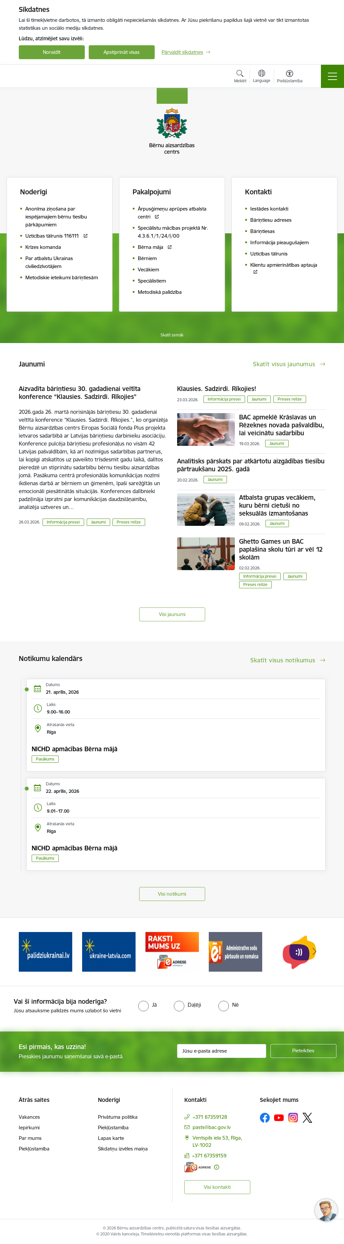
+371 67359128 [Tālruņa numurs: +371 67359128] (210, 1117)
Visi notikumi (172, 894)
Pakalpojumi (152, 191)
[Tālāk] (314, 951)
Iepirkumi (29, 1127)
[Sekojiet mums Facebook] (265, 1118)
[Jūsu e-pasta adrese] (221, 1051)
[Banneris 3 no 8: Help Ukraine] (109, 951)
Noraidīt (51, 52)
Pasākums (45, 759)
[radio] (147, 1005)
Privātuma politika (118, 1117)
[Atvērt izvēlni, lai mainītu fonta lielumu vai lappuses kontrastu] (290, 77)
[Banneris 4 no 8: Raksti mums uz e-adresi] (172, 951)
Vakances (29, 1117)
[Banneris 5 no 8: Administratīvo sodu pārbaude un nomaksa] (235, 951)
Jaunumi (98, 522)
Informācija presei (63, 522)
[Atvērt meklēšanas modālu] (240, 77)
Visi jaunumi (172, 614)
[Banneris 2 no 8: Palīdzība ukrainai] (45, 951)
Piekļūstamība (34, 1149)
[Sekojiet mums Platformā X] (307, 1118)
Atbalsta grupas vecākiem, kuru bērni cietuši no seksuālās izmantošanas (277, 505)
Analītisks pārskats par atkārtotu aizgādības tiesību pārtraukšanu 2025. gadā (251, 465)
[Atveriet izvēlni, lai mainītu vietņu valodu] (262, 77)
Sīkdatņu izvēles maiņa (123, 1149)
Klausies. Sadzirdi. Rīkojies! (216, 389)
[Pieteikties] (303, 1051)
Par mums (30, 1138)
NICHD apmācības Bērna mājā (74, 749)
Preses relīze (129, 522)
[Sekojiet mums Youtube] (279, 1117)
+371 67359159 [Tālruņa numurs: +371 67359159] (209, 1155)
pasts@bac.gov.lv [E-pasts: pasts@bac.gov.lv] (212, 1127)
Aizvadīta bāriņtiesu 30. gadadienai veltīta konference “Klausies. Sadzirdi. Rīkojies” (80, 393)
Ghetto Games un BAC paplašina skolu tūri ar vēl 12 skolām (281, 549)
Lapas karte (111, 1138)
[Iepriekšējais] (30, 951)
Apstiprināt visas (122, 52)
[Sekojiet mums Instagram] (293, 1117)
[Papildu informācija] (216, 1167)
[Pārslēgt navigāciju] (332, 76)
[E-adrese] (197, 1167)
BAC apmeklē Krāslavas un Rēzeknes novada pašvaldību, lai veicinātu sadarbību (281, 425)
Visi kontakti (217, 1187)
